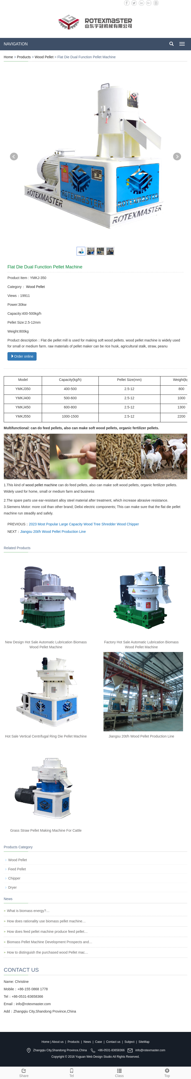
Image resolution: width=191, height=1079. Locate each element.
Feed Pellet (17, 869)
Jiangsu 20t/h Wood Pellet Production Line (53, 532)
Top (167, 1072)
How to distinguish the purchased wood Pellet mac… (47, 952)
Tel (72, 1072)
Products (24, 57)
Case (98, 1042)
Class (119, 1072)
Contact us (113, 1042)
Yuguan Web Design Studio (93, 1056)
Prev (14, 157)
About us (57, 1042)
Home (8, 57)
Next (177, 157)
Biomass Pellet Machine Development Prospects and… (49, 942)
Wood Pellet (44, 57)
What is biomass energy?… (28, 911)
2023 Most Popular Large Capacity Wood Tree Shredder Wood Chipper (84, 524)
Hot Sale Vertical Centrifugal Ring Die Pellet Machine (46, 736)
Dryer (12, 887)
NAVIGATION (16, 44)
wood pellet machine (41, 485)
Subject (130, 1042)
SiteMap (144, 1042)
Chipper (14, 878)
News (87, 1042)
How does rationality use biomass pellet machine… (46, 921)
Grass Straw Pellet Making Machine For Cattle (46, 830)
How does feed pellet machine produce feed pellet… (47, 932)
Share (24, 1072)
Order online (22, 356)
